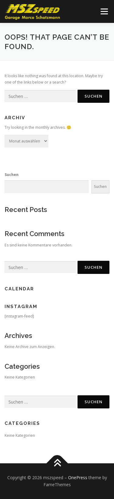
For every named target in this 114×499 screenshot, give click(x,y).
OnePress (77, 477)
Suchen (12, 174)
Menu (104, 11)
